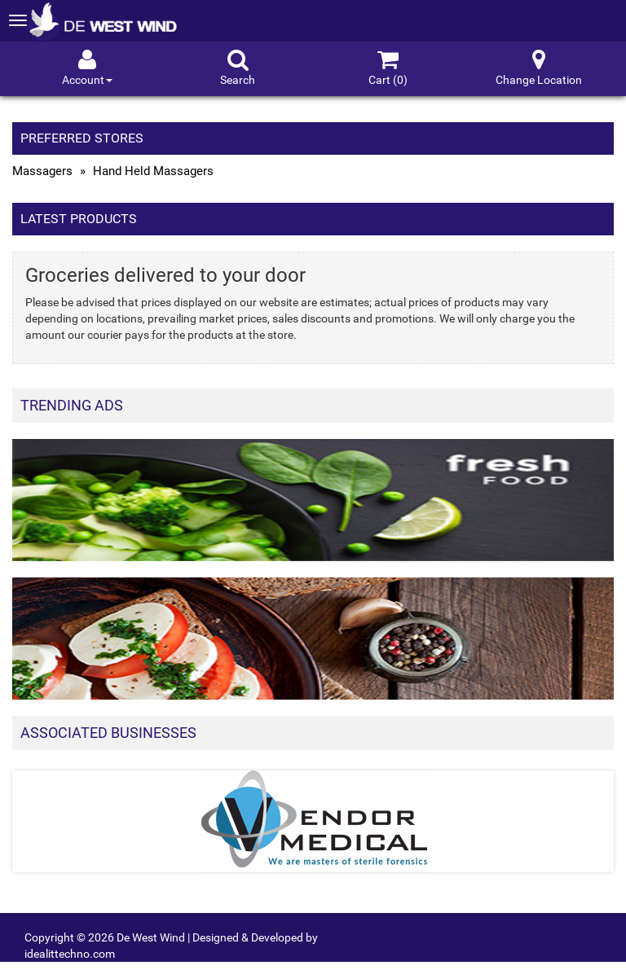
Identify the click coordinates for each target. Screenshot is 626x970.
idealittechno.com (69, 953)
